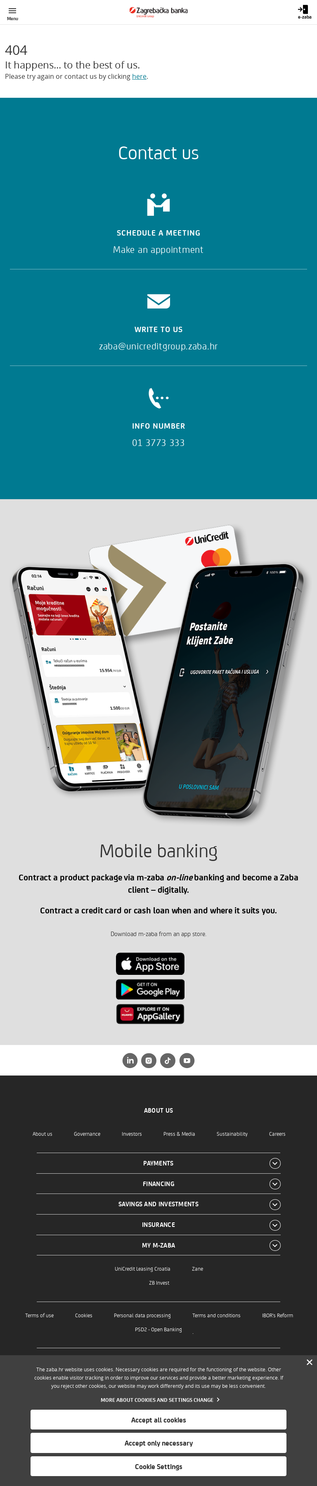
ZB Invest (159, 1282)
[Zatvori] (309, 1362)
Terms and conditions (216, 1315)
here (139, 76)
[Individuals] (159, 12)
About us (42, 1133)
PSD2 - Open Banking (158, 1329)
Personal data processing (142, 1315)
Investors (132, 1133)
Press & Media (179, 1133)
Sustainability (232, 1133)
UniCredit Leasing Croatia (142, 1268)
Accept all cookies (158, 1420)
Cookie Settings (158, 1466)
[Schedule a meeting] (158, 221)
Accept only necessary (159, 1443)
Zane (197, 1268)
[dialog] (158, 1420)
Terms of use (39, 1315)
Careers (277, 1133)
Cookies (83, 1315)
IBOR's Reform (277, 1315)
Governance (87, 1133)
